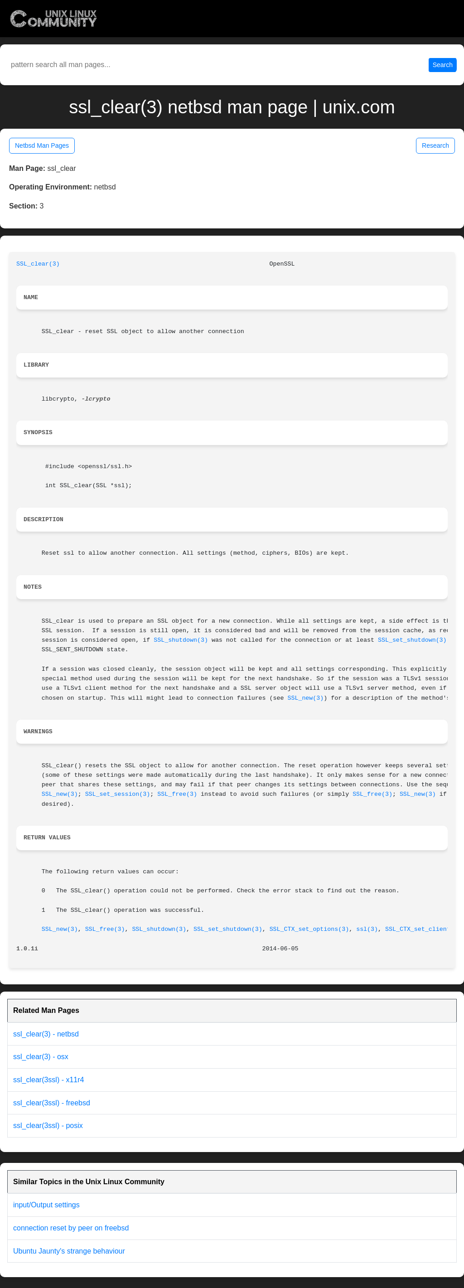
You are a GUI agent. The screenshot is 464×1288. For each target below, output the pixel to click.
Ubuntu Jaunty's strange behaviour (69, 1251)
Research (435, 145)
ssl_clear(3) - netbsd (46, 1034)
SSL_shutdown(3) (181, 640)
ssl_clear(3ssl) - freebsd (51, 1103)
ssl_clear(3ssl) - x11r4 (48, 1080)
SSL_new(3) (305, 698)
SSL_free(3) (177, 794)
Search (443, 64)
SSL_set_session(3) (117, 794)
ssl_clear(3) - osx (40, 1056)
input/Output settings (46, 1205)
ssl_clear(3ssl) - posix (48, 1125)
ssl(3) (367, 929)
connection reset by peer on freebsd (71, 1228)
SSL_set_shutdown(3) (412, 640)
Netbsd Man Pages (42, 145)
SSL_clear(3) (38, 264)
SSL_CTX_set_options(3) (309, 929)
